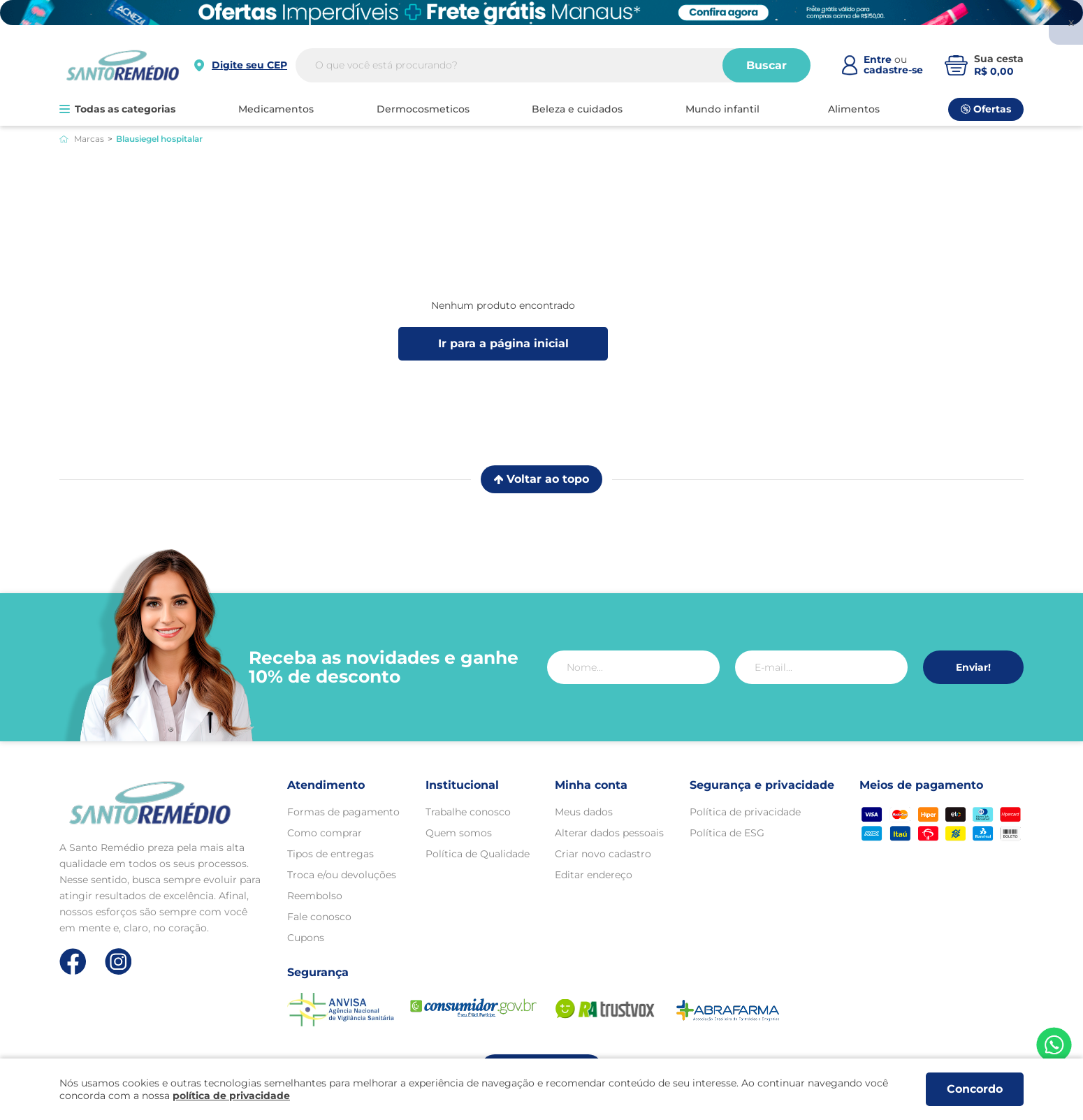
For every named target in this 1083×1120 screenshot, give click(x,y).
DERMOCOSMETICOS (423, 109)
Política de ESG (727, 833)
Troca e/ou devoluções (341, 874)
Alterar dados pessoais (609, 833)
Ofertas (986, 109)
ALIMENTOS (854, 109)
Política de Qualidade (478, 854)
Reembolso (314, 895)
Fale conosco (319, 916)
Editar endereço (593, 874)
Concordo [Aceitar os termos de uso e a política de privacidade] (975, 1089)
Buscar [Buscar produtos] (766, 65)
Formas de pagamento (343, 812)
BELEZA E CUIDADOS (577, 109)
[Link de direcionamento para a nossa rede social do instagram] (118, 961)
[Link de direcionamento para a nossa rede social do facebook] (73, 961)
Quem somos (459, 833)
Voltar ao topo (541, 479)
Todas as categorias (117, 109)
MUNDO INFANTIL (722, 109)
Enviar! (973, 667)
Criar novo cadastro (603, 854)
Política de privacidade (745, 812)
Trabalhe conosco (468, 812)
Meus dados (584, 812)
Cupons (305, 937)
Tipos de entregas (330, 854)
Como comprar (324, 833)
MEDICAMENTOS (276, 109)
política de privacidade (231, 1095)
